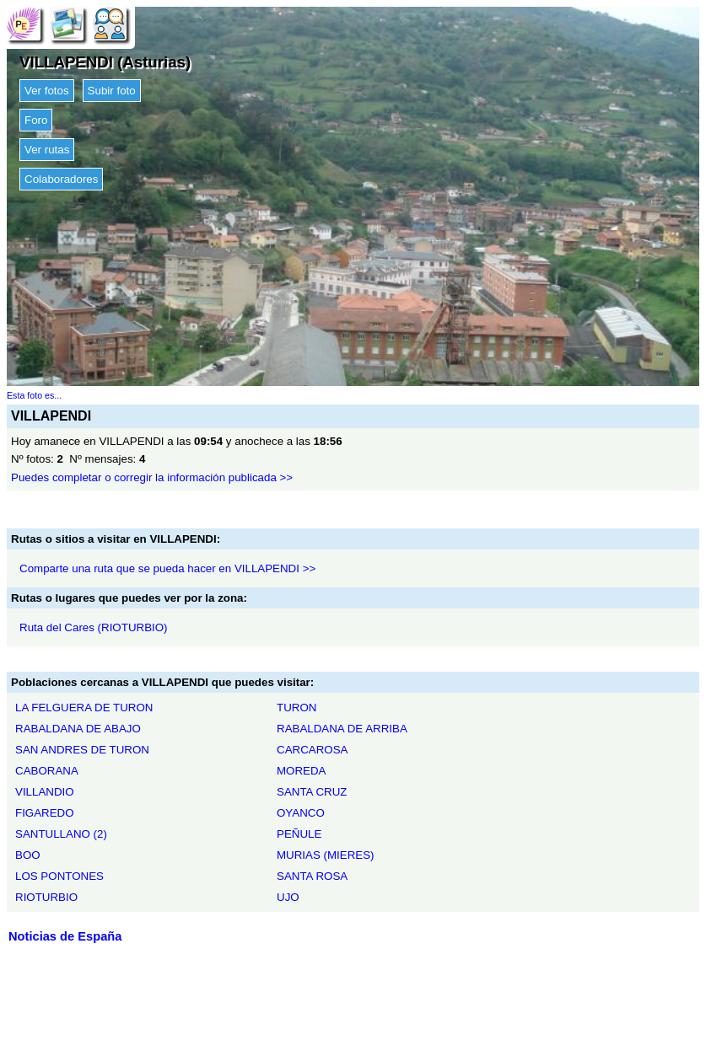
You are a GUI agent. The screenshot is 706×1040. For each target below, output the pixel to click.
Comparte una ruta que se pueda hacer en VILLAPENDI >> (167, 568)
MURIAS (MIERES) (326, 855)
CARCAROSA (312, 749)
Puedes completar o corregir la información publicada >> (152, 477)
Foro (35, 120)
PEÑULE (299, 834)
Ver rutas (46, 149)
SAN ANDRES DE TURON (82, 749)
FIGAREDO (44, 813)
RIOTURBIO (46, 897)
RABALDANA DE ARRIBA (342, 728)
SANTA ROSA (312, 876)
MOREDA (301, 770)
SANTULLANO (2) (61, 834)
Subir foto (112, 90)
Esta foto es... (34, 395)
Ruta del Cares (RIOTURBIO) (93, 627)
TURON (296, 707)
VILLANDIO (44, 791)
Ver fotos (46, 90)
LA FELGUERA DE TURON (84, 707)
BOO (27, 855)
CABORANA (46, 770)
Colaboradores (61, 179)
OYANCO (301, 813)
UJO (288, 897)
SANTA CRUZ (312, 791)
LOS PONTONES (59, 876)
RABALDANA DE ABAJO (78, 728)
